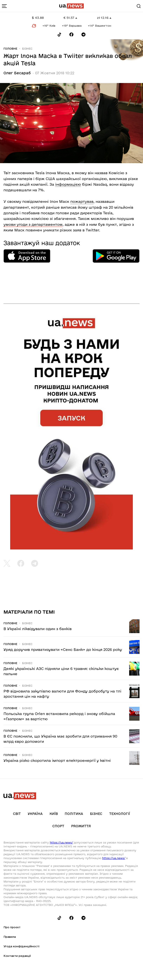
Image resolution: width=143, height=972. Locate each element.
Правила (9, 936)
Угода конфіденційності (21, 946)
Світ (17, 814)
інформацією (68, 184)
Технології (119, 814)
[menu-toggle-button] (4, 6)
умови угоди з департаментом (33, 224)
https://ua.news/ (61, 842)
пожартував (81, 201)
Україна (35, 814)
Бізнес (27, 48)
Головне (10, 48)
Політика (74, 814)
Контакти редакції (17, 955)
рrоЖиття (81, 826)
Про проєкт (12, 927)
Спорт (58, 826)
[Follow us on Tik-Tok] (59, 35)
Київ (54, 814)
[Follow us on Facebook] (71, 35)
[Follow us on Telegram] (83, 35)
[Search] (138, 6)
